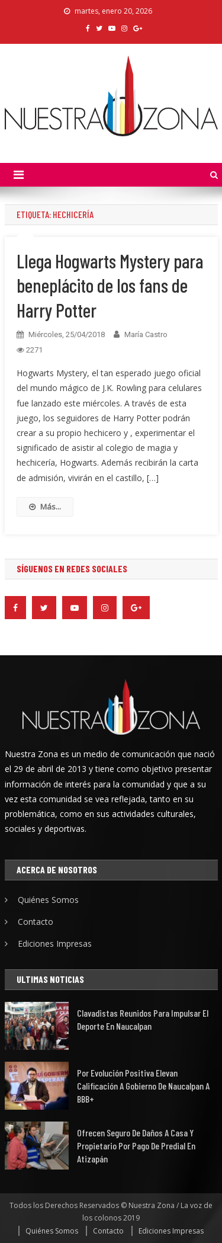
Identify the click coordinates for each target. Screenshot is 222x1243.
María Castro (146, 334)
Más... (45, 506)
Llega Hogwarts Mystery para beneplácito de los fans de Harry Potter (110, 285)
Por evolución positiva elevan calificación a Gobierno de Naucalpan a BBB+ (143, 1085)
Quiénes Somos (48, 899)
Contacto (35, 921)
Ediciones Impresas (55, 943)
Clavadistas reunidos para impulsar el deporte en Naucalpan (142, 1019)
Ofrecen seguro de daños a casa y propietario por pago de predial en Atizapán (136, 1145)
